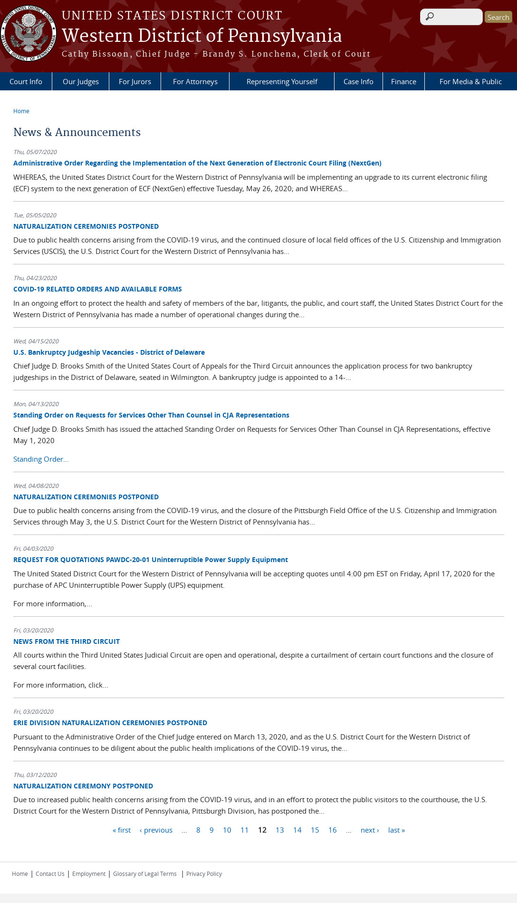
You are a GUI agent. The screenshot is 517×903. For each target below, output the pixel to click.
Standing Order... (41, 459)
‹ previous (156, 829)
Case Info (358, 81)
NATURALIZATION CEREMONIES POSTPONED (86, 226)
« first (122, 829)
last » (396, 829)
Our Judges (81, 81)
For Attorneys (195, 81)
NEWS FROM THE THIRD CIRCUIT (66, 641)
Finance (403, 81)
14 (297, 829)
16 (332, 829)
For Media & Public (471, 81)
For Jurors (135, 81)
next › (370, 829)
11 (244, 829)
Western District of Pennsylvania (202, 37)
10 (227, 829)
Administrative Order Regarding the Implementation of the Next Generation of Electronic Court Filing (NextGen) (197, 162)
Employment (88, 873)
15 (315, 829)
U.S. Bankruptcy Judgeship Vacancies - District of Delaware (109, 352)
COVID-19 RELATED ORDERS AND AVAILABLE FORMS (97, 288)
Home (21, 111)
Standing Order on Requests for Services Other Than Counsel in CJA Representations (151, 414)
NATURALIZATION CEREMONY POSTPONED (83, 785)
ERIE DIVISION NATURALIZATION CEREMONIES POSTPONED (110, 722)
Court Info (26, 81)
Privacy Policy (204, 873)
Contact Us (50, 873)
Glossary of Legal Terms (145, 873)
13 (280, 829)
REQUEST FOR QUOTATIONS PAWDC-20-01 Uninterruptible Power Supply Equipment (150, 559)
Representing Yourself (282, 81)
